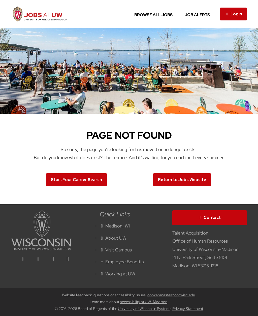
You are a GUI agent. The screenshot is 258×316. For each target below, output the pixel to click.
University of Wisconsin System (144, 308)
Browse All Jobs (153, 14)
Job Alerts (197, 14)
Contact (210, 217)
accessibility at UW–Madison (143, 301)
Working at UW (118, 274)
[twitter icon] (53, 259)
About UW (113, 238)
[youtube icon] (68, 259)
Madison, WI (115, 226)
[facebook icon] (38, 259)
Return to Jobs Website (182, 179)
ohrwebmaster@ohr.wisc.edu (171, 295)
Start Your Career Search (76, 179)
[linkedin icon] (23, 259)
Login (233, 14)
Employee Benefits (122, 262)
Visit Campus (116, 250)
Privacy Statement (187, 308)
